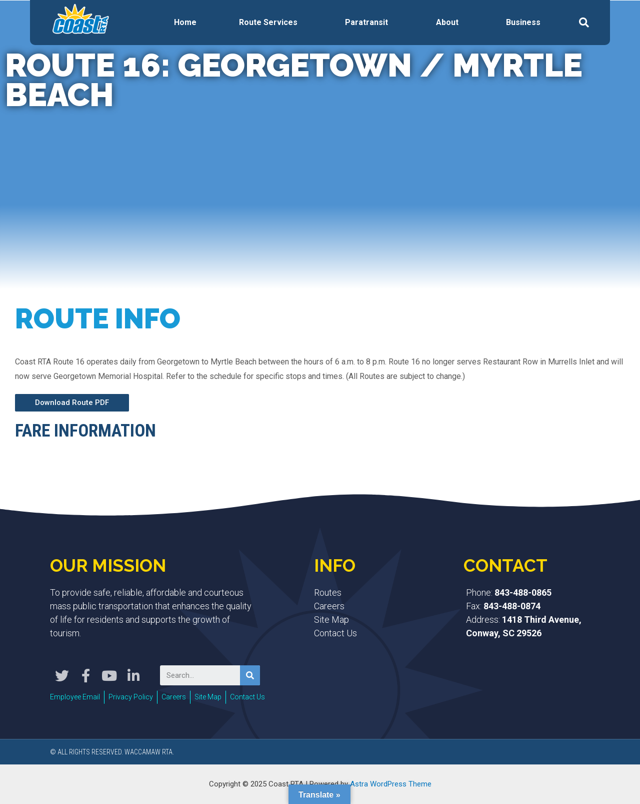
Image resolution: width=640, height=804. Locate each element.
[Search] (250, 675)
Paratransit (366, 22)
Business (523, 22)
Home (185, 22)
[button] (72, 403)
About (447, 22)
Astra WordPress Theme (391, 783)
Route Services (268, 22)
